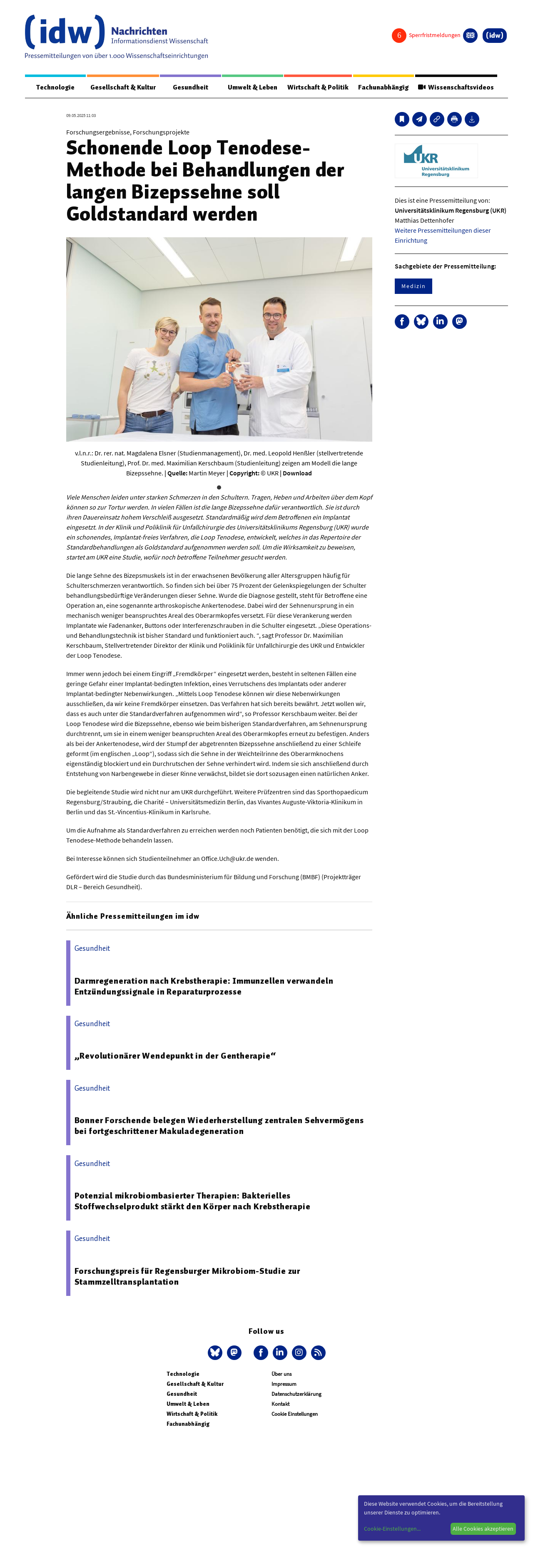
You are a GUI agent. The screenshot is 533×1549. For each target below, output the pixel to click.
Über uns (281, 1373)
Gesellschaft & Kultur (123, 87)
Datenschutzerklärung (296, 1393)
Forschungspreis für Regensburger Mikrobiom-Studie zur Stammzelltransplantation (187, 1276)
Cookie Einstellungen (294, 1413)
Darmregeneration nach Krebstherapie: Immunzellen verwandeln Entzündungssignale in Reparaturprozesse (204, 986)
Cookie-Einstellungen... (392, 1528)
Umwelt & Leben (252, 87)
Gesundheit (190, 87)
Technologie (55, 87)
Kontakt (280, 1403)
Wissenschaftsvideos (456, 87)
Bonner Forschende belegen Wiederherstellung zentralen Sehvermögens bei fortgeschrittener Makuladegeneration (219, 1125)
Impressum (283, 1383)
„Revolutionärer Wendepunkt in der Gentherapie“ (175, 1055)
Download (297, 473)
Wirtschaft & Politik (318, 87)
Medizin (413, 286)
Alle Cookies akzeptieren (483, 1528)
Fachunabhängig (383, 87)
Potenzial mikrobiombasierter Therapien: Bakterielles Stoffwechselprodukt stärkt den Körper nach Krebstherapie (193, 1201)
